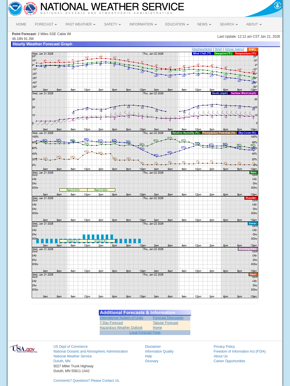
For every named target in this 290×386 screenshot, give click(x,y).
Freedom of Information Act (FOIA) (240, 351)
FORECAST (46, 24)
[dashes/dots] (202, 49)
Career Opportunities (229, 361)
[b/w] (218, 49)
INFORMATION (143, 24)
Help (148, 356)
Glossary (151, 361)
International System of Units (121, 318)
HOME (21, 24)
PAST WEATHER (80, 24)
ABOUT (254, 24)
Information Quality (159, 351)
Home (157, 328)
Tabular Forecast (165, 323)
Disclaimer (153, 347)
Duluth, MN (62, 361)
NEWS (204, 24)
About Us (220, 356)
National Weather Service (73, 356)
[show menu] (234, 49)
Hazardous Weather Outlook (121, 328)
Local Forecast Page (145, 332)
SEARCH (229, 24)
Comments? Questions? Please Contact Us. (87, 381)
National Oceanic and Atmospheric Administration (91, 351)
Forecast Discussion (168, 318)
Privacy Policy (224, 347)
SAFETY (112, 24)
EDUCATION (177, 24)
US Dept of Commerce (71, 347)
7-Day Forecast (111, 323)
